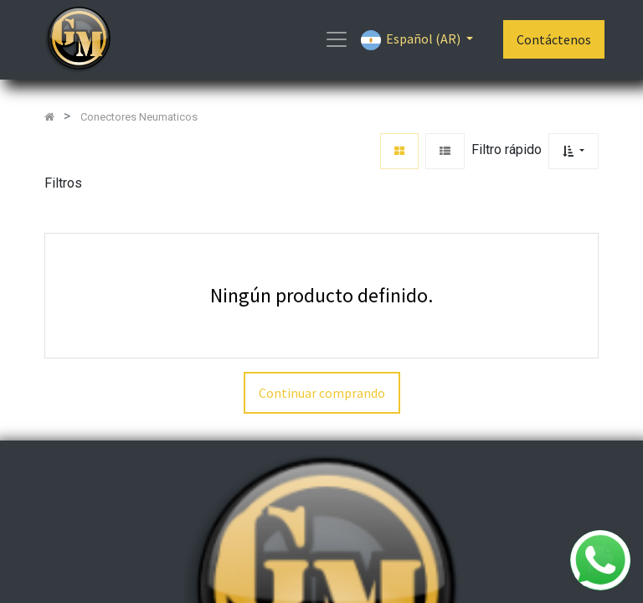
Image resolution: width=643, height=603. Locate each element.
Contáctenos (554, 39)
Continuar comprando (322, 392)
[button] (573, 151)
